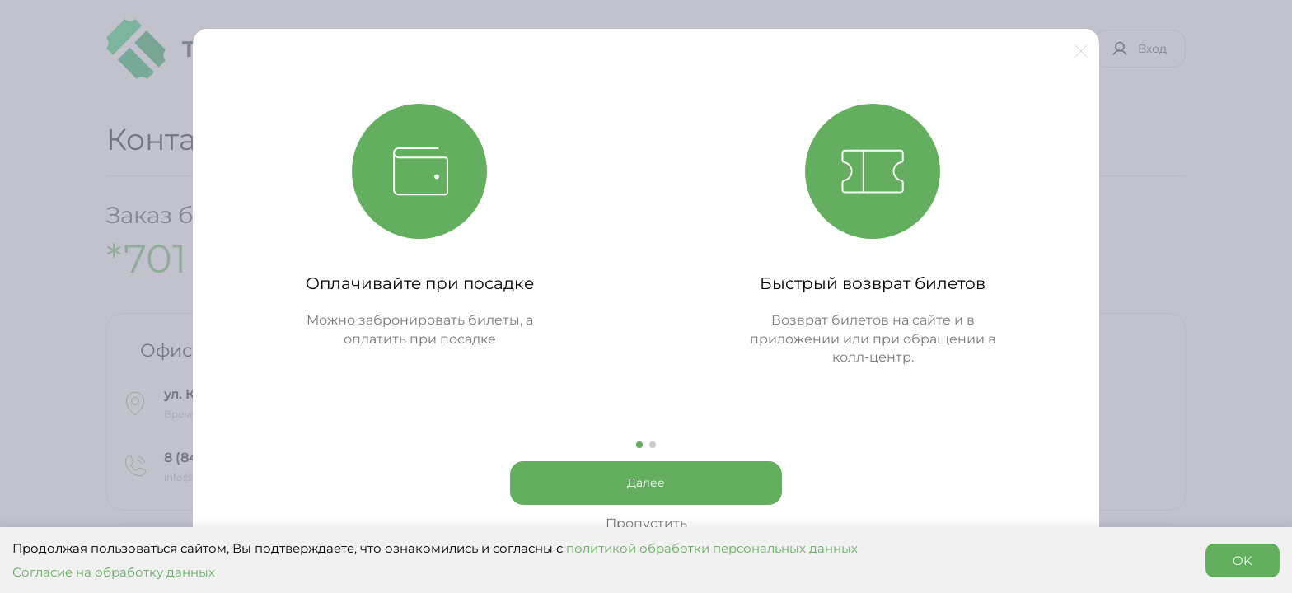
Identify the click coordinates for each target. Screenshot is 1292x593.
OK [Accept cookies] (1242, 560)
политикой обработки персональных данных (712, 548)
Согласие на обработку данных (113, 572)
